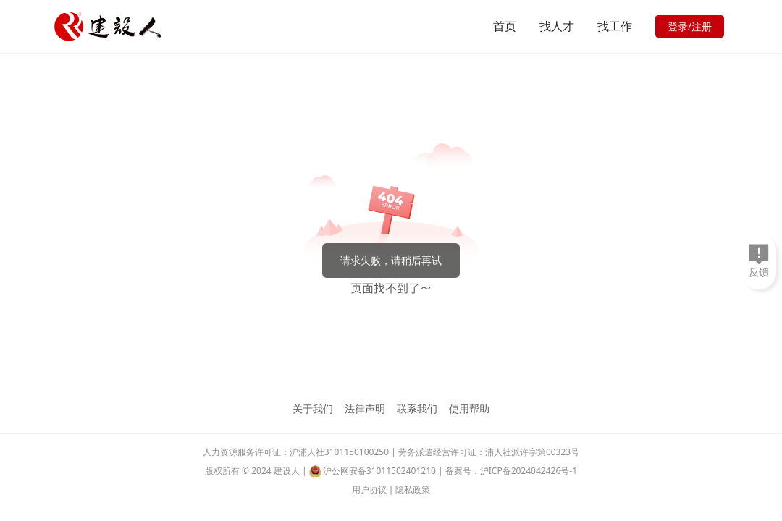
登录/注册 (690, 26)
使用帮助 (469, 408)
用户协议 (369, 489)
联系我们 (417, 408)
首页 (504, 26)
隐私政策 (412, 489)
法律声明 (365, 408)
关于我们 (313, 408)
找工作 (614, 26)
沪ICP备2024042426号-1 (528, 471)
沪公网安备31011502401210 (379, 471)
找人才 (556, 26)
